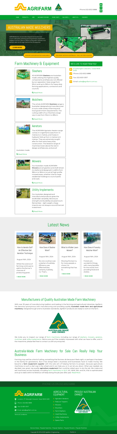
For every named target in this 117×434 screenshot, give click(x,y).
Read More (38, 93)
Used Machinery (61, 414)
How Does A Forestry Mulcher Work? (92, 249)
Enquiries (85, 17)
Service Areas (34, 428)
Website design (65, 432)
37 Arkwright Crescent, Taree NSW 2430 (37, 399)
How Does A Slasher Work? (47, 249)
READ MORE (21, 276)
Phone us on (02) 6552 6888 (58, 384)
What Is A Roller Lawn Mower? (69, 249)
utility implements (34, 339)
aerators (99, 337)
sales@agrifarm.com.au (87, 81)
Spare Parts (55, 17)
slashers (83, 337)
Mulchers (58, 408)
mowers (91, 337)
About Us (75, 17)
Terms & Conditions (21, 414)
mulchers (18, 339)
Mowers (58, 405)
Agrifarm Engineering (52, 432)
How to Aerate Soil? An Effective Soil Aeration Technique (25, 250)
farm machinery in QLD (57, 370)
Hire (33, 17)
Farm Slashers (60, 411)
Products (25, 17)
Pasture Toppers (61, 402)
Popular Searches (45, 428)
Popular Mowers (69, 428)
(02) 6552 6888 (85, 73)
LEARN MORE (17, 47)
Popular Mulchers (81, 428)
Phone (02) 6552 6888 (88, 9)
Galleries (65, 17)
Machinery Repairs (43, 17)
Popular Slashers (57, 428)
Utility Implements (62, 417)
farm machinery (53, 337)
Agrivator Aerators (61, 398)
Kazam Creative (81, 432)
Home (17, 17)
